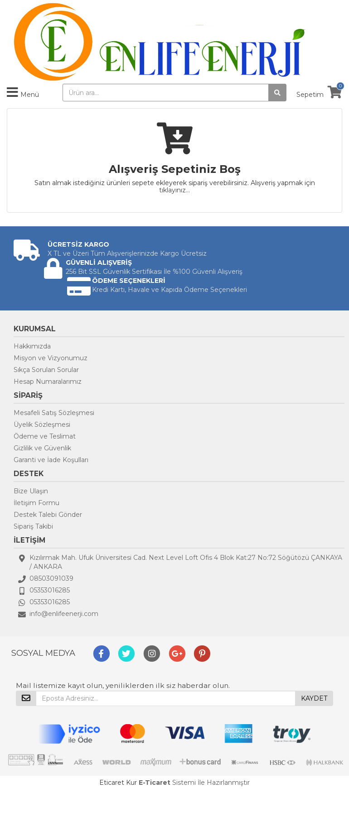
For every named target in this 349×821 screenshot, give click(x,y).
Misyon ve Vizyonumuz (50, 358)
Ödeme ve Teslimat (45, 436)
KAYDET (314, 698)
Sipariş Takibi (33, 526)
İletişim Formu (36, 503)
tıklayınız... (174, 190)
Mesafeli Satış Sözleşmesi (54, 413)
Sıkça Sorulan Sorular (46, 370)
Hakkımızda (32, 346)
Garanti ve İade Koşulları (51, 460)
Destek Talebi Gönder (48, 515)
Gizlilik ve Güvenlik (42, 448)
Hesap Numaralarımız (48, 381)
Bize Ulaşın (31, 491)
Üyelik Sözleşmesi (42, 424)
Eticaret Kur (118, 782)
